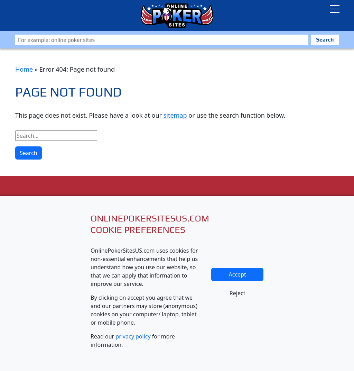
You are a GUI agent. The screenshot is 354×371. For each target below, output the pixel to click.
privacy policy (132, 336)
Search (325, 39)
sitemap (175, 115)
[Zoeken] (161, 40)
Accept (237, 274)
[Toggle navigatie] (334, 9)
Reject (237, 293)
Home (24, 69)
